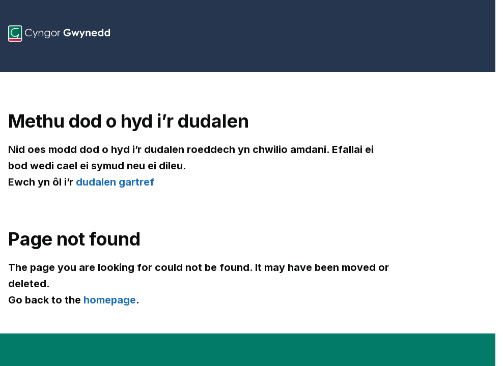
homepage (109, 300)
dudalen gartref (115, 182)
